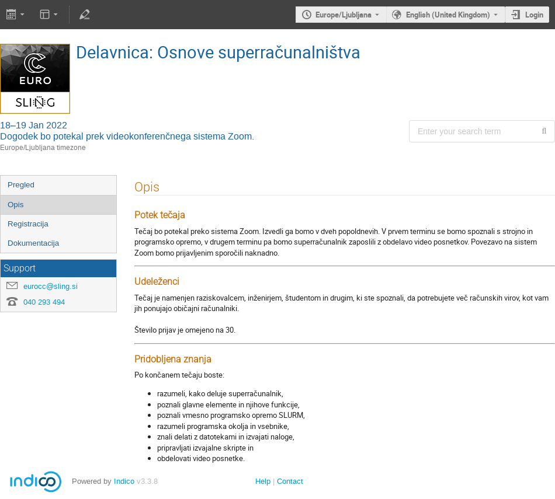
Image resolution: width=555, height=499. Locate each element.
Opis (15, 204)
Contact (290, 481)
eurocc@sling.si (50, 286)
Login (534, 14)
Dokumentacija (33, 243)
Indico (124, 481)
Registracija (28, 223)
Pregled (21, 184)
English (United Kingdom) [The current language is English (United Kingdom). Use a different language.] (448, 14)
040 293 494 (44, 302)
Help (262, 481)
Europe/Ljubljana (343, 14)
